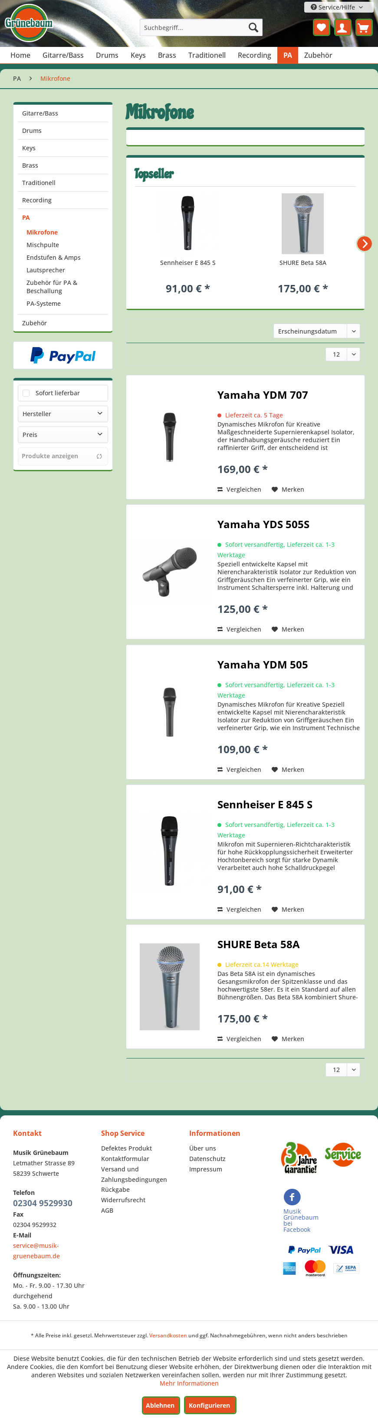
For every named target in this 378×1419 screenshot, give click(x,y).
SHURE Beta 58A (302, 262)
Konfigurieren (209, 1405)
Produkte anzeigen (62, 456)
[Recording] (254, 55)
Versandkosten (168, 1335)
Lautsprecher (45, 270)
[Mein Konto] (343, 27)
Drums (32, 130)
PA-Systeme (43, 303)
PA (26, 217)
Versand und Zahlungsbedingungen (134, 1174)
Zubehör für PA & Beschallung (51, 286)
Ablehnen (160, 1405)
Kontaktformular (125, 1158)
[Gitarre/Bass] (63, 55)
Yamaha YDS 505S (263, 525)
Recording (37, 200)
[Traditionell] (207, 55)
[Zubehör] (318, 55)
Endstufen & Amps (53, 257)
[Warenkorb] (364, 27)
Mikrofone (42, 232)
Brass (30, 165)
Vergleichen (239, 489)
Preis (30, 434)
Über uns (202, 1148)
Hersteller (37, 414)
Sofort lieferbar (58, 393)
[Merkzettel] (321, 27)
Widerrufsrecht (123, 1200)
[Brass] (167, 55)
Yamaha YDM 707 (262, 396)
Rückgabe (115, 1189)
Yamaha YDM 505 (262, 665)
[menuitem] (201, 27)
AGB (107, 1210)
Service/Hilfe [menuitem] (334, 7)
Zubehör (34, 323)
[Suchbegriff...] (201, 27)
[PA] (287, 55)
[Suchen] (253, 27)
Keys (29, 148)
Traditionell (39, 183)
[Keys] (138, 55)
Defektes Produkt (126, 1148)
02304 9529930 (42, 1203)
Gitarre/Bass (40, 113)
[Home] (20, 55)
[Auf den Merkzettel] (288, 489)
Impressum (205, 1169)
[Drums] (107, 55)
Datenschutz (207, 1158)
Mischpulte (42, 245)
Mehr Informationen (189, 1383)
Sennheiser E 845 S (188, 262)
